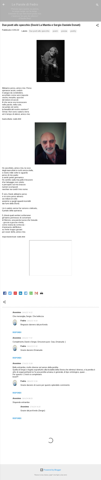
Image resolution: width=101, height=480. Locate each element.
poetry (73, 31)
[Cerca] (97, 5)
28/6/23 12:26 (32, 381)
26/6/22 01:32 (32, 346)
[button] (97, 26)
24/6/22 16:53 (32, 321)
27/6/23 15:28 (27, 363)
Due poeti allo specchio (39, 31)
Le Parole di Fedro (25, 4)
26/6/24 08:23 (27, 398)
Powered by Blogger (50, 470)
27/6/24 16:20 (35, 407)
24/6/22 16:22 (27, 312)
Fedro (23, 320)
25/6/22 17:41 (27, 338)
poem (55, 31)
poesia (64, 31)
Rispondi (17, 332)
